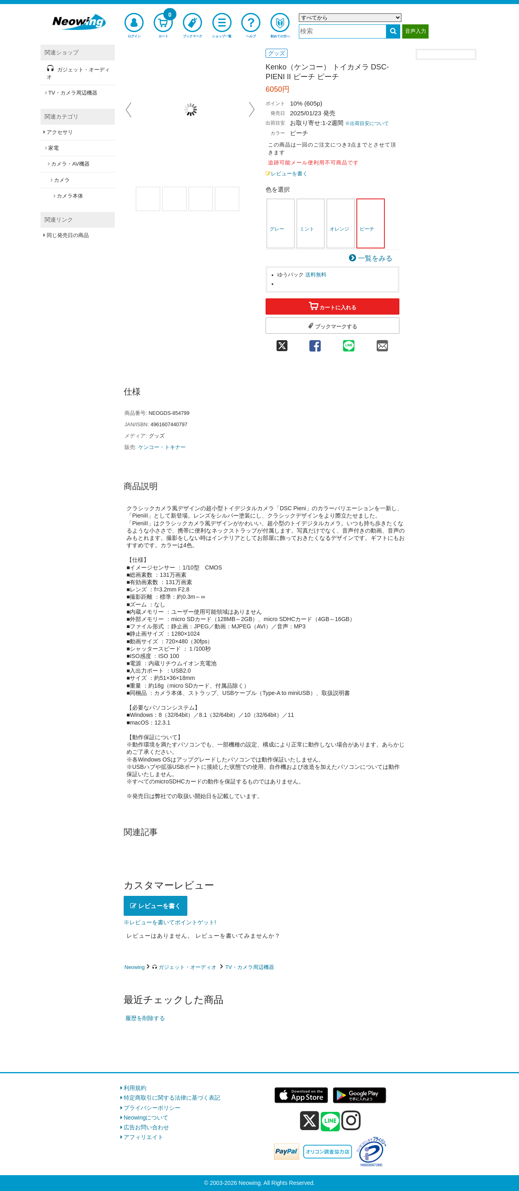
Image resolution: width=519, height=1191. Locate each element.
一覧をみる (375, 258)
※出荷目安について (367, 123)
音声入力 (415, 31)
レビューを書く (287, 174)
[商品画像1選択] (148, 199)
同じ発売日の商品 (68, 235)
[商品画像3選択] (201, 199)
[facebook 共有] (315, 343)
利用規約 (135, 1088)
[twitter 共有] (282, 343)
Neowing (134, 967)
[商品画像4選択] (227, 199)
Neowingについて (146, 1117)
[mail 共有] (382, 343)
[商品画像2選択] (174, 199)
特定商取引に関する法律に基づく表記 (172, 1097)
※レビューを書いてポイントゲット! (170, 922)
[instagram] (351, 1120)
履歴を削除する (145, 1018)
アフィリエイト (143, 1137)
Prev (129, 109)
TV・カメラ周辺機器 (249, 967)
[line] (330, 1122)
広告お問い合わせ (146, 1127)
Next (251, 109)
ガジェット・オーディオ (188, 967)
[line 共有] (349, 343)
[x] (309, 1121)
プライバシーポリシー (152, 1108)
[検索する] (393, 31)
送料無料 (315, 275)
